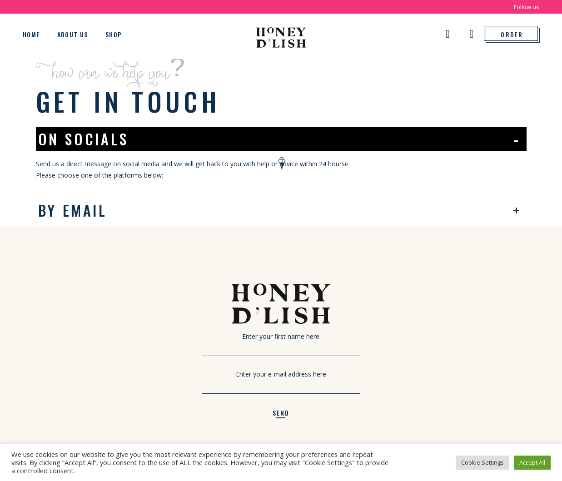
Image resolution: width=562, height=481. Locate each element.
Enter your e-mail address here (281, 380)
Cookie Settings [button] (482, 462)
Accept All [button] (532, 462)
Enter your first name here (281, 342)
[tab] (281, 139)
